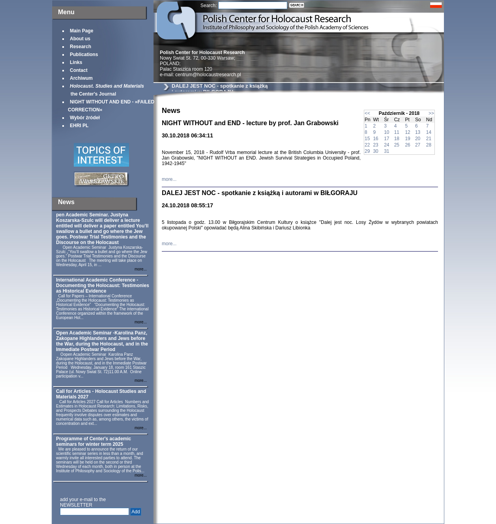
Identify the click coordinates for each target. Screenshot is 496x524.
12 (407, 132)
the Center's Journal (106, 90)
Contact (79, 70)
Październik (392, 113)
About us (80, 38)
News (66, 202)
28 (428, 145)
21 (428, 138)
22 (367, 145)
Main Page (81, 31)
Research (80, 46)
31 (386, 151)
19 (407, 138)
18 (396, 138)
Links (76, 62)
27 (417, 145)
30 (375, 151)
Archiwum (81, 78)
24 (386, 145)
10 (386, 132)
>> (431, 113)
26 (407, 145)
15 (367, 138)
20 (417, 138)
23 (375, 145)
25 (396, 145)
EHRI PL (79, 125)
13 (417, 132)
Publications (84, 54)
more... (141, 269)
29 (367, 151)
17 (386, 138)
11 (396, 132)
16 (375, 138)
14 (428, 132)
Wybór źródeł (85, 117)
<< (367, 113)
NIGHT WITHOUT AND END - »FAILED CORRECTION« (111, 106)
